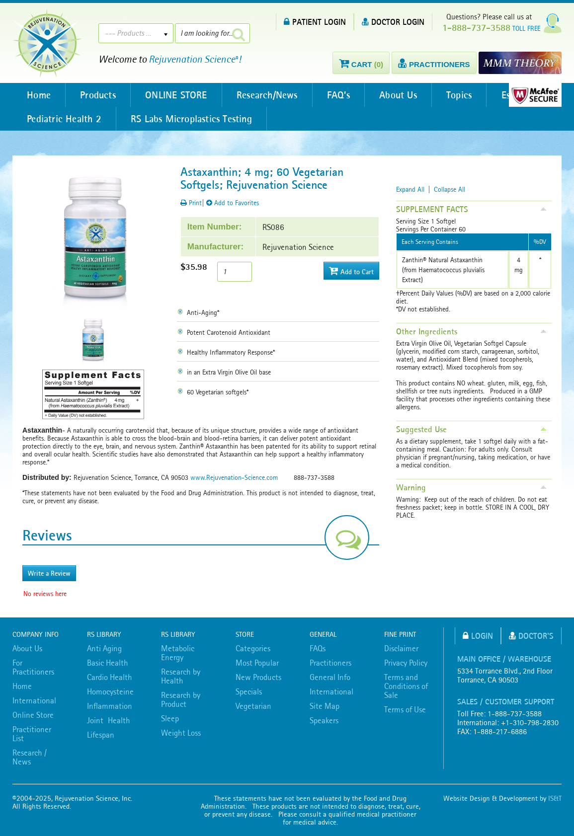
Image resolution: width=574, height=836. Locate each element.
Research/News (270, 95)
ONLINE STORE (178, 95)
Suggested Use (421, 429)
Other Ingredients (426, 331)
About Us (402, 95)
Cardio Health (109, 677)
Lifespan (100, 734)
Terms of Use (405, 709)
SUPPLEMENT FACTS (432, 209)
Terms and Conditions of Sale (406, 686)
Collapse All (449, 189)
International (34, 700)
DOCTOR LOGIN (393, 21)
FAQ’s (341, 95)
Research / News (29, 757)
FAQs (318, 648)
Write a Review (49, 573)
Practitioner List (31, 734)
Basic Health (107, 662)
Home (39, 95)
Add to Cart (351, 271)
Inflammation (109, 705)
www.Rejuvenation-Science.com (234, 477)
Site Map (324, 705)
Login (478, 635)
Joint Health (108, 720)
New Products (258, 677)
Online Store (33, 714)
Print (191, 203)
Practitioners (330, 662)
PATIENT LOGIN (315, 21)
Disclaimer (401, 648)
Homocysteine (110, 691)
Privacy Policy (405, 662)
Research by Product (180, 699)
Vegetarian (253, 705)
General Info (330, 677)
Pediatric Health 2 (64, 119)
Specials (249, 691)
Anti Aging (104, 648)
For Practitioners (33, 667)
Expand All (410, 189)
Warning (411, 487)
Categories (253, 648)
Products (99, 95)
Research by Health (180, 676)
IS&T (555, 798)
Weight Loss (181, 732)
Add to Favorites (232, 203)
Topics (464, 95)
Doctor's (531, 635)
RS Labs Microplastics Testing (192, 119)
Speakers (324, 720)
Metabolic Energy (177, 653)
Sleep (170, 718)
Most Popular (257, 662)
